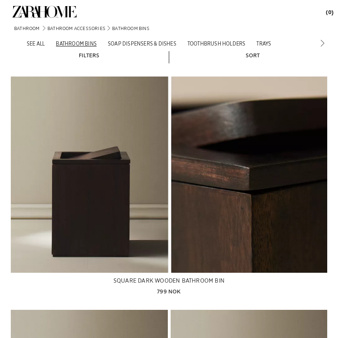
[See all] (36, 43)
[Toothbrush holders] (217, 43)
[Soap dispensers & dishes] (142, 43)
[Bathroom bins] (76, 43)
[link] (44, 12)
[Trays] (263, 43)
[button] (89, 55)
